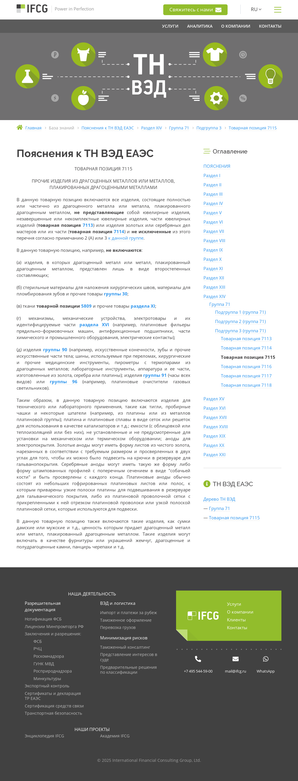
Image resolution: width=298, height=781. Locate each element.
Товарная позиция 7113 (246, 338)
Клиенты (236, 620)
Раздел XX (213, 445)
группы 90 (55, 349)
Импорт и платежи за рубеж (128, 612)
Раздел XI (213, 268)
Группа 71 (219, 304)
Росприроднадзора (52, 671)
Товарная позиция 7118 (246, 385)
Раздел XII (213, 278)
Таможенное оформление (126, 620)
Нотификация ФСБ (43, 619)
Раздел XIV (214, 296)
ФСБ (37, 641)
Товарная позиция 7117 (246, 376)
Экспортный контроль (47, 686)
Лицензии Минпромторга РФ (54, 626)
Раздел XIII (214, 287)
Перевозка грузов (118, 627)
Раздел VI (213, 222)
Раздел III (213, 194)
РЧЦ (37, 648)
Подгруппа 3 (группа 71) (240, 331)
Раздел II (212, 185)
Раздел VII (213, 231)
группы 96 (63, 381)
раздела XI (143, 306)
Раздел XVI (214, 408)
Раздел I (211, 175)
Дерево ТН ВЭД (219, 499)
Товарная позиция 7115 (234, 517)
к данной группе (125, 238)
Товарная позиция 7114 (246, 348)
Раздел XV (213, 399)
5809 (86, 306)
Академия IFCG (115, 736)
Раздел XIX (214, 436)
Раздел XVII (215, 417)
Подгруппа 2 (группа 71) (240, 321)
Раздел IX (213, 250)
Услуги (234, 604)
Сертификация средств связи (54, 706)
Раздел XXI (214, 454)
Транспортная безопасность (53, 713)
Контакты (237, 627)
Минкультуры (47, 678)
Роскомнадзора (48, 656)
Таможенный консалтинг (125, 647)
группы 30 (115, 294)
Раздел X (212, 259)
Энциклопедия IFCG (44, 736)
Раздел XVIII (215, 426)
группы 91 (155, 375)
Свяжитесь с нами (195, 9)
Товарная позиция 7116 (246, 366)
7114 (119, 231)
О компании (240, 612)
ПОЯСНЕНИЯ (216, 166)
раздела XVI (94, 324)
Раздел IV (213, 203)
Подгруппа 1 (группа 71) (240, 312)
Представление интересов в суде (128, 657)
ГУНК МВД (43, 663)
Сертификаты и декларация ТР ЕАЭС (53, 696)
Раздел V (212, 212)
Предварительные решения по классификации (128, 670)
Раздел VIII (214, 240)
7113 (88, 225)
